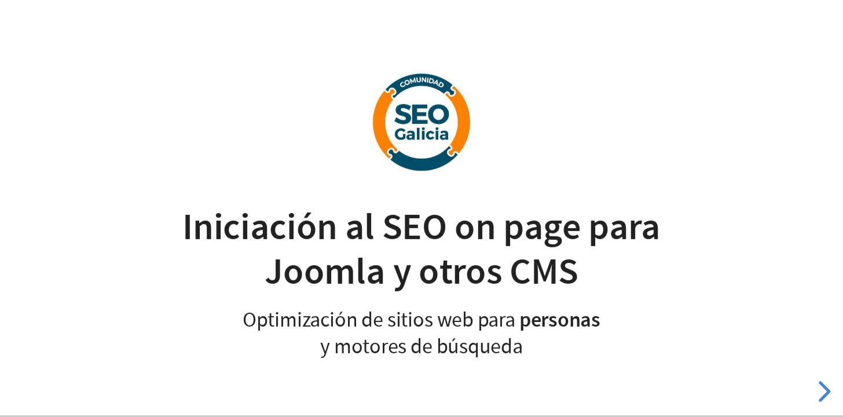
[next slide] (822, 391)
